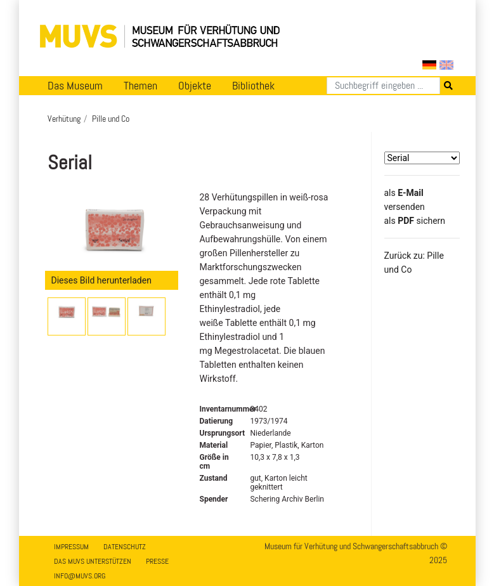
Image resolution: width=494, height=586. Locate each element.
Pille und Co (110, 118)
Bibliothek (253, 85)
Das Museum (75, 85)
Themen (140, 85)
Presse (157, 561)
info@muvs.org (79, 576)
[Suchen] (383, 85)
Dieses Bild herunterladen (101, 280)
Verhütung (64, 118)
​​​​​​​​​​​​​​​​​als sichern (415, 221)
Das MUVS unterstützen (92, 561)
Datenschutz (124, 547)
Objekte (194, 85)
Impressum (71, 547)
